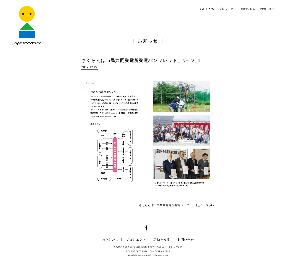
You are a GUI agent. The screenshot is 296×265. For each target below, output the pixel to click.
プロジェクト (227, 9)
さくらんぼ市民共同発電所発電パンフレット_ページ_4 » (176, 205)
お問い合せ (267, 9)
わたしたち (207, 9)
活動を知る (248, 9)
